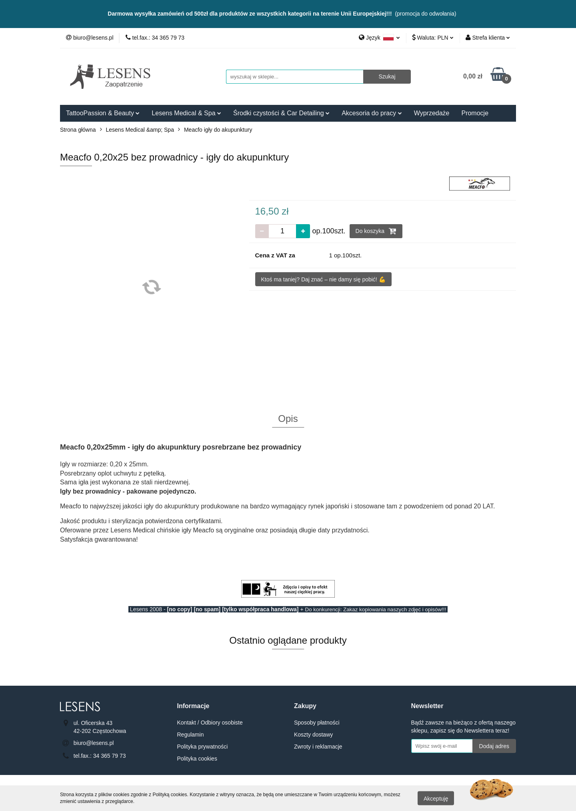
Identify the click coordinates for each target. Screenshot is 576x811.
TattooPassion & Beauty (103, 113)
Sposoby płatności (317, 722)
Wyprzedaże (432, 113)
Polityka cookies (197, 758)
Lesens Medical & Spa (186, 113)
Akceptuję (436, 798)
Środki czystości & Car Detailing (281, 113)
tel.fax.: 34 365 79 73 (100, 756)
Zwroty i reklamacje (318, 746)
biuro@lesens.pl (94, 743)
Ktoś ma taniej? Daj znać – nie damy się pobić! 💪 (323, 279)
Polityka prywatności (202, 746)
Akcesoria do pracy (372, 113)
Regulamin (190, 734)
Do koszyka (376, 231)
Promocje (474, 113)
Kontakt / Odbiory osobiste (210, 722)
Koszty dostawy (313, 734)
